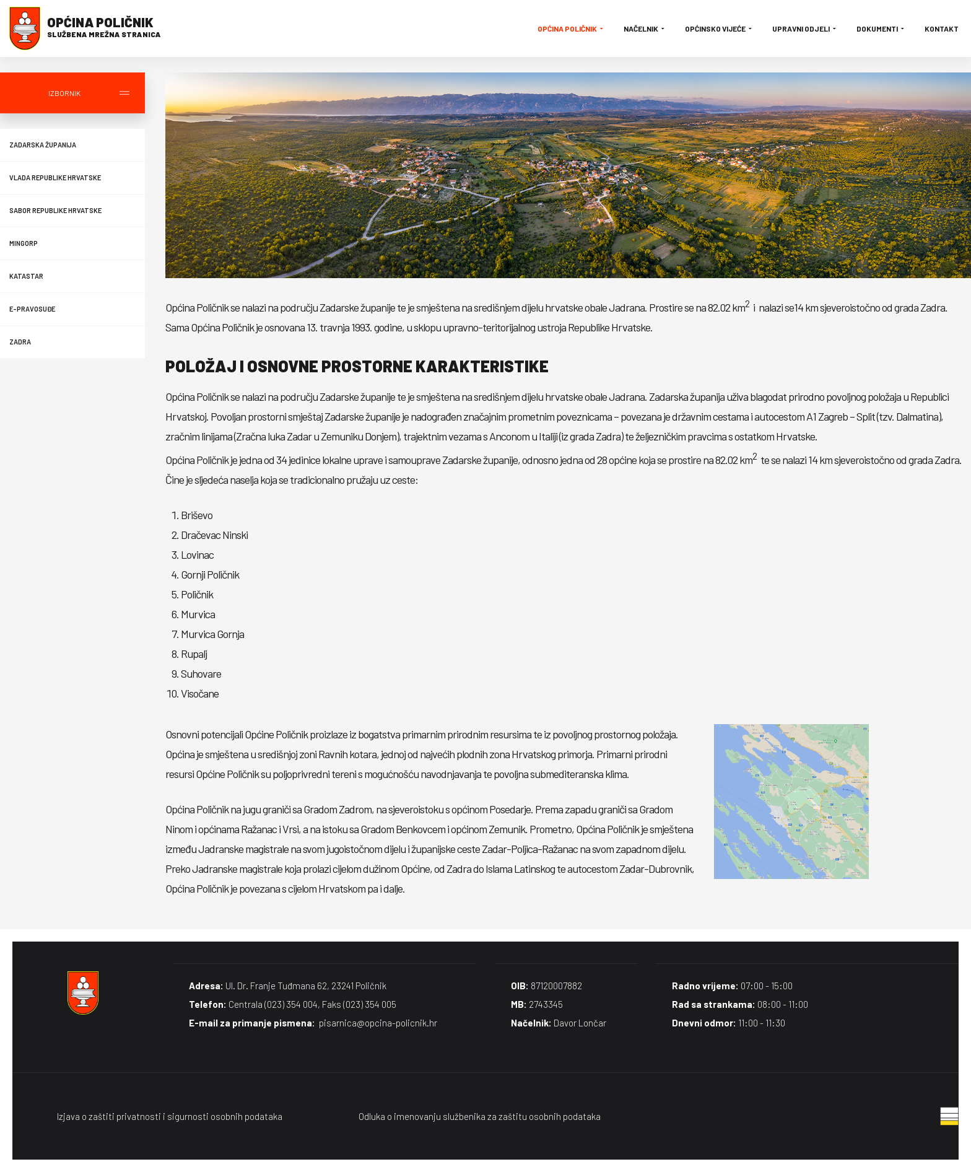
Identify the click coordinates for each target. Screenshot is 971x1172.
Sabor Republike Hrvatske (55, 210)
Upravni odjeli (805, 28)
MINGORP (23, 243)
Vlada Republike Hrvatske (55, 177)
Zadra (20, 342)
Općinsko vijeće (719, 28)
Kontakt (942, 28)
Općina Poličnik (571, 28)
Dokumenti (881, 28)
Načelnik (645, 28)
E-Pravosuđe (32, 309)
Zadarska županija (42, 145)
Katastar (26, 276)
